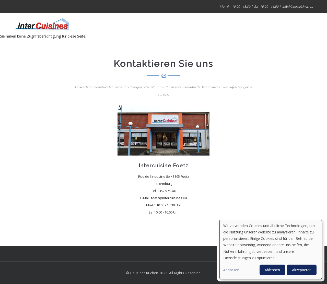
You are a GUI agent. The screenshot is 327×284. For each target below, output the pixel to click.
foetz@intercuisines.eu (169, 198)
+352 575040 (166, 190)
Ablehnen (272, 269)
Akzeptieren (301, 269)
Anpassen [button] (231, 269)
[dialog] (271, 249)
